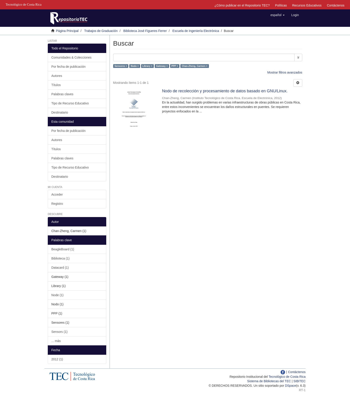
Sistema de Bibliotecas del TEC (269, 381)
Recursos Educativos (307, 5)
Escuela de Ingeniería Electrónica (196, 31)
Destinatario (59, 112)
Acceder (57, 194)
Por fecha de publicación (68, 66)
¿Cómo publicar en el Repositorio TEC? (242, 5)
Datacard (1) (60, 267)
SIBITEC (300, 381)
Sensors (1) (59, 332)
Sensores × (121, 66)
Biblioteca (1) (60, 258)
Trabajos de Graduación (101, 31)
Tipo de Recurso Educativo (70, 103)
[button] (277, 15)
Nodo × (135, 66)
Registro (57, 203)
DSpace (290, 385)
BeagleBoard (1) (62, 249)
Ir (298, 57)
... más (56, 341)
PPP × (174, 66)
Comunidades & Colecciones (71, 57)
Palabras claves (62, 94)
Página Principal (67, 31)
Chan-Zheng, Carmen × (194, 66)
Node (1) (57, 295)
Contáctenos (335, 5)
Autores (56, 76)
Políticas (281, 5)
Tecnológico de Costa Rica (287, 376)
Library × (147, 66)
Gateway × (162, 66)
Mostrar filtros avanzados (284, 72)
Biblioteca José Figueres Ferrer (145, 31)
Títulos (56, 85)
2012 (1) (57, 359)
